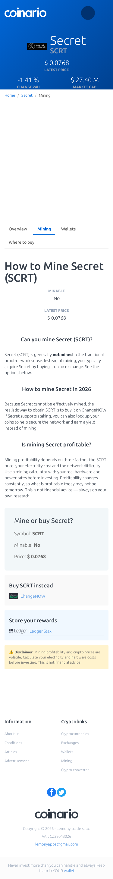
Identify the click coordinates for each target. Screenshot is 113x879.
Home (10, 95)
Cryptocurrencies (75, 734)
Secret (27, 95)
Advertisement (17, 761)
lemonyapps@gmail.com (56, 844)
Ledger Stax (41, 631)
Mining (44, 229)
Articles (11, 752)
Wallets (68, 229)
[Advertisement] (56, 159)
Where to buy (21, 242)
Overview (18, 229)
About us (12, 734)
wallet (69, 870)
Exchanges (70, 743)
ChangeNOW (32, 596)
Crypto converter (75, 770)
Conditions (13, 743)
